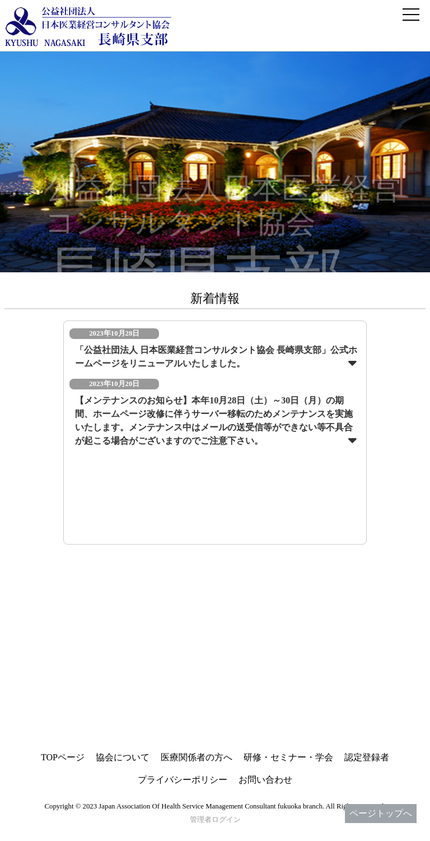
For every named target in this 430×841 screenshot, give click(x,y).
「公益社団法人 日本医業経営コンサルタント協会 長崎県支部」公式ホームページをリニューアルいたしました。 (216, 356)
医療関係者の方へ (196, 757)
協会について (122, 757)
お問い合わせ (265, 779)
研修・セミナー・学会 (288, 757)
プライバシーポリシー (182, 779)
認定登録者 (366, 757)
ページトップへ (380, 813)
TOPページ (63, 757)
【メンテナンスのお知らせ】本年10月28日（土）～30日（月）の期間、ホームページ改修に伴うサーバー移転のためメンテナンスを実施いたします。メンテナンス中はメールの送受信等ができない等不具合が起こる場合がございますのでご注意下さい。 (214, 420)
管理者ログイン (215, 820)
